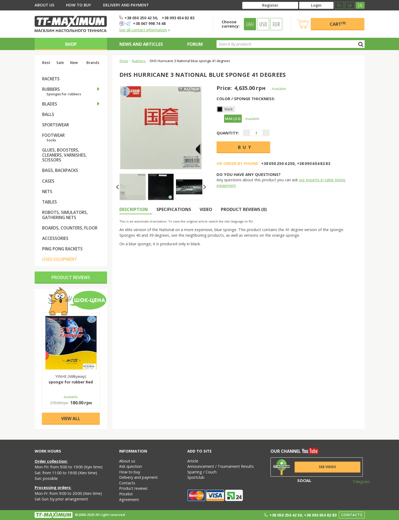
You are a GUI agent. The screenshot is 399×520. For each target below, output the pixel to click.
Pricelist (126, 493)
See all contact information (144, 29)
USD (263, 24)
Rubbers (139, 60)
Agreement (129, 499)
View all (70, 418)
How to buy (78, 4)
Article (192, 461)
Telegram (358, 481)
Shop (71, 44)
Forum (195, 44)
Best (46, 63)
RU (339, 5)
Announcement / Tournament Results (220, 466)
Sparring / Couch (202, 471)
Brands (92, 63)
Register (270, 5)
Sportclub (195, 477)
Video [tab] (206, 209)
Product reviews (71, 277)
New (74, 63)
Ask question (130, 466)
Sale (60, 63)
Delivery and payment (126, 4)
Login (316, 5)
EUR (276, 24)
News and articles (141, 44)
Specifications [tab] (173, 209)
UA (349, 5)
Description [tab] (133, 209)
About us (44, 4)
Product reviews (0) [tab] (244, 209)
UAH (250, 24)
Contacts (127, 482)
